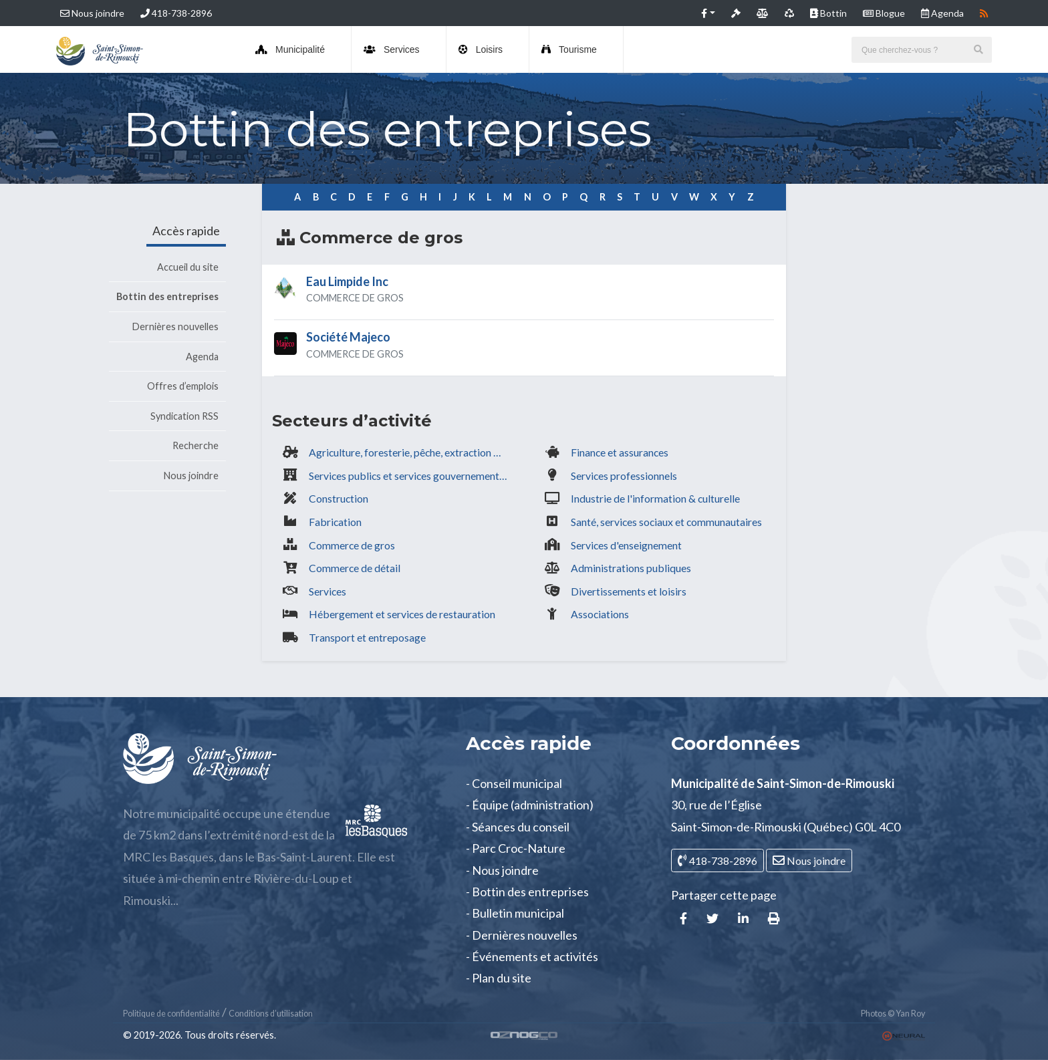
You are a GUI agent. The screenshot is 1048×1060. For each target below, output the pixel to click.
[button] (708, 13)
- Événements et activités (532, 956)
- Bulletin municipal (515, 913)
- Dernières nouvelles (521, 935)
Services (392, 49)
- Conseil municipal (514, 783)
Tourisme (569, 49)
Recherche (195, 445)
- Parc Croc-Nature (515, 848)
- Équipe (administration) (530, 804)
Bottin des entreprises (167, 296)
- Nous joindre (502, 870)
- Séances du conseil (517, 826)
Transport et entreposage (367, 637)
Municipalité (290, 49)
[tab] (524, 293)
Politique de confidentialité (171, 1014)
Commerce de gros (352, 545)
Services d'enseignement (626, 545)
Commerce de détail (354, 567)
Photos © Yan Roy (893, 1014)
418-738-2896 (176, 13)
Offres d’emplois (183, 386)
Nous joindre (92, 13)
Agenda (202, 356)
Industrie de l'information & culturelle (655, 498)
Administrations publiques (631, 567)
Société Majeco (348, 336)
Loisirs (480, 49)
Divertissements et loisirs (628, 591)
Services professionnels (624, 475)
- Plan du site (498, 977)
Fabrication (335, 521)
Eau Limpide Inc (347, 281)
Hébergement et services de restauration (402, 614)
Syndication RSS (184, 416)
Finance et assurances (619, 452)
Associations (600, 614)
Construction (338, 498)
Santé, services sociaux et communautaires (666, 521)
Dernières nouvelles (175, 326)
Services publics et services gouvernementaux (411, 475)
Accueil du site (188, 267)
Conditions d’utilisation (271, 1014)
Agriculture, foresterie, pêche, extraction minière (411, 452)
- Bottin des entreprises (527, 891)
